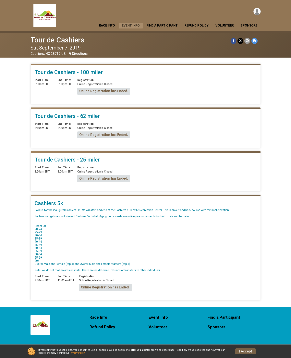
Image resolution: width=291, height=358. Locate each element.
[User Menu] (257, 11)
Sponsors (249, 25)
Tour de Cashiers (57, 40)
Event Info (131, 25)
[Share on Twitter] (240, 41)
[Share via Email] (247, 41)
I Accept (245, 351)
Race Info (107, 25)
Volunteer (224, 25)
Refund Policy (197, 25)
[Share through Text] (254, 41)
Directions (80, 54)
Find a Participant (162, 25)
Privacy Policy (77, 352)
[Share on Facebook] (233, 41)
